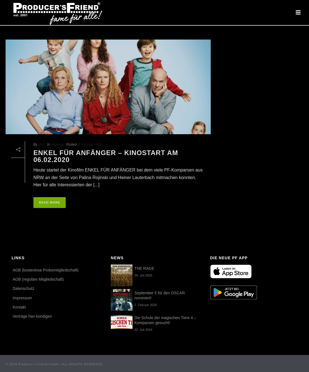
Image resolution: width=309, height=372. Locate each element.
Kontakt (19, 307)
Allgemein (58, 144)
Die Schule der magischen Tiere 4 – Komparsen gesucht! (165, 320)
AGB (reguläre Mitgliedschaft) (38, 279)
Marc (42, 144)
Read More (49, 202)
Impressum (22, 298)
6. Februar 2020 (90, 144)
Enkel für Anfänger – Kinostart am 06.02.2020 (105, 156)
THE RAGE (144, 268)
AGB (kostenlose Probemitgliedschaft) (46, 270)
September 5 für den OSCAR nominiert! (159, 295)
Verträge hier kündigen (32, 316)
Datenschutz (23, 288)
